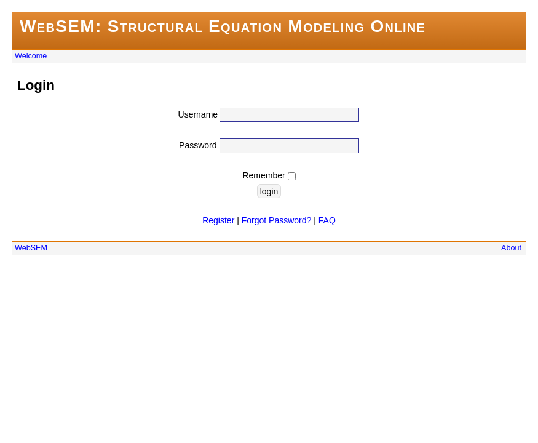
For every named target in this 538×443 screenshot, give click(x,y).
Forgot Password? (277, 220)
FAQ (327, 220)
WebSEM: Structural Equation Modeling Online (222, 26)
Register (218, 220)
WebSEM (31, 248)
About (511, 248)
